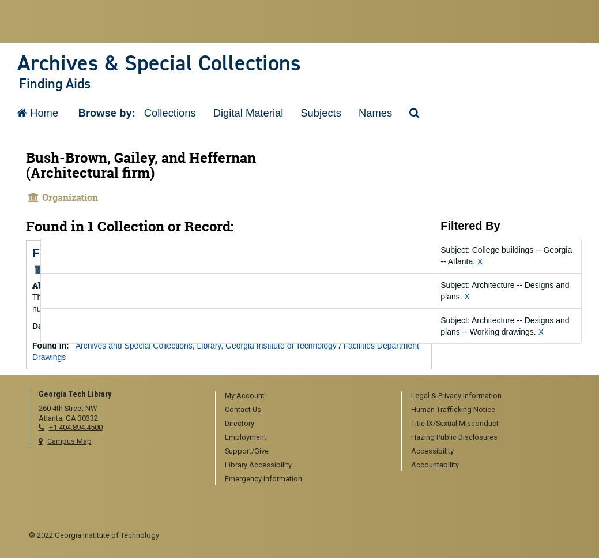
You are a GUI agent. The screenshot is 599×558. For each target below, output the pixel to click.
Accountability (435, 464)
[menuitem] (304, 396)
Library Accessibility (258, 464)
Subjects (320, 113)
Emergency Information (263, 478)
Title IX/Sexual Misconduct (455, 423)
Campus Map (69, 441)
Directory (239, 423)
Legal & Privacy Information (456, 395)
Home (37, 113)
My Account (245, 395)
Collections (170, 113)
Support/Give (247, 451)
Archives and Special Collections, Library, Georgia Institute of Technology (206, 345)
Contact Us (243, 409)
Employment (245, 437)
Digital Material (248, 113)
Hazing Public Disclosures (454, 437)
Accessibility (432, 451)
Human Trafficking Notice (453, 409)
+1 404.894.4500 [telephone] (76, 427)
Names (375, 113)
